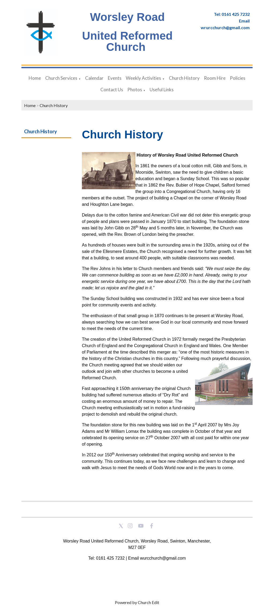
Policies (237, 78)
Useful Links (162, 89)
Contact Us (111, 89)
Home (35, 78)
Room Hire (215, 78)
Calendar (94, 78)
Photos (134, 89)
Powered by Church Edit (137, 602)
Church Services (61, 78)
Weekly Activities (143, 78)
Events (114, 78)
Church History (184, 78)
